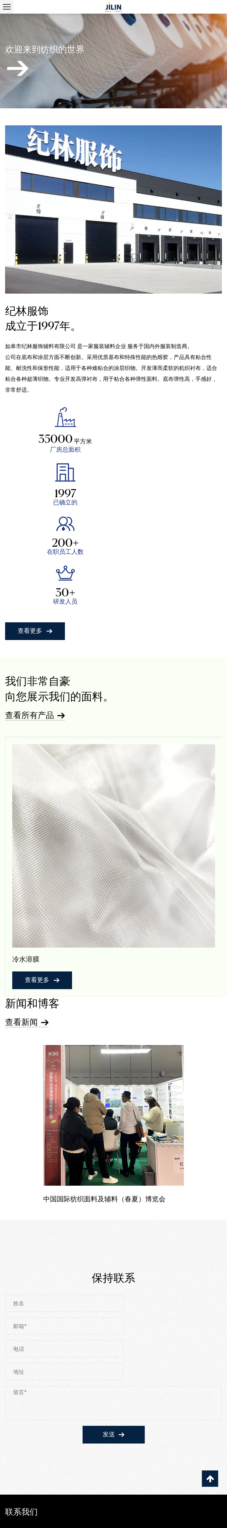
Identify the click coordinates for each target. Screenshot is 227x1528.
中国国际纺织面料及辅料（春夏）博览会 (104, 1097)
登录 (210, 1517)
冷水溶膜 (25, 857)
